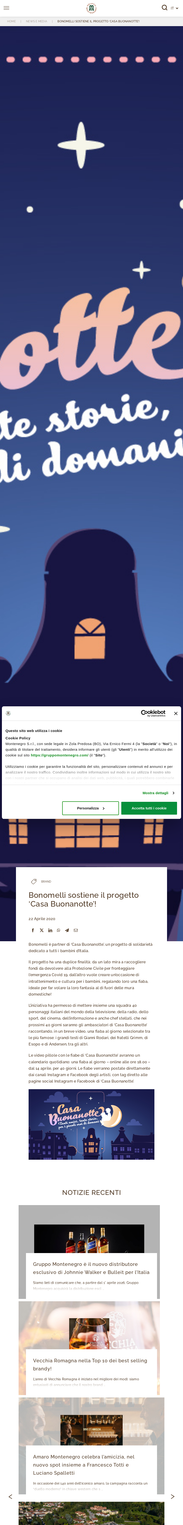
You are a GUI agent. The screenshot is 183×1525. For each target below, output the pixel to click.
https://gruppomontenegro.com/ (59, 755)
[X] (41, 930)
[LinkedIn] (50, 930)
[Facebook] (33, 930)
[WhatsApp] (59, 930)
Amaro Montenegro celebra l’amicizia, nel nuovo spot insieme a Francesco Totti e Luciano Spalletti (91, 1465)
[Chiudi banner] (176, 713)
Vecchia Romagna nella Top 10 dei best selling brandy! (89, 1365)
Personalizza (90, 808)
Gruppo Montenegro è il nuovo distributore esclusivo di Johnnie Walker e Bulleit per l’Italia (90, 1268)
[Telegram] (67, 930)
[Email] (75, 930)
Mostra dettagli (155, 793)
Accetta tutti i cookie (149, 808)
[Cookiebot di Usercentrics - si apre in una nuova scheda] (144, 713)
